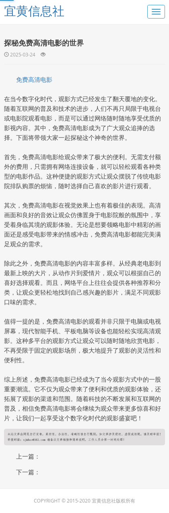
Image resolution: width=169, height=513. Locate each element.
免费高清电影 (34, 79)
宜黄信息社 (34, 10)
